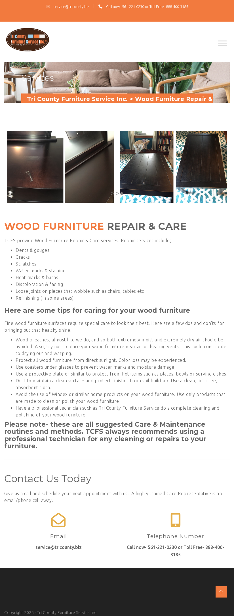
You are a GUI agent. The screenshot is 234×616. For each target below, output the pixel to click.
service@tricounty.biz (67, 7)
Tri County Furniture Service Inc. (67, 612)
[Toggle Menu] (222, 43)
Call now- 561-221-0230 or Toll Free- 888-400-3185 (143, 7)
